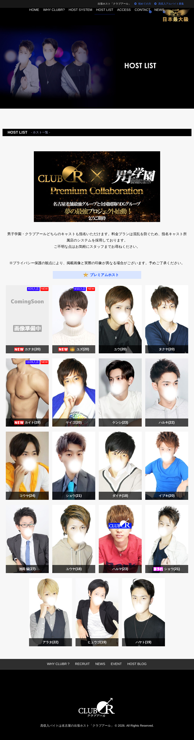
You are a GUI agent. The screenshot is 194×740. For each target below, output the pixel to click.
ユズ (83, 349)
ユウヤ (74, 569)
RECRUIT (83, 664)
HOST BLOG (134, 664)
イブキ (167, 496)
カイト (33, 423)
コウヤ (27, 496)
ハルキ (167, 423)
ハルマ (120, 569)
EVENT (115, 664)
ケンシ (120, 423)
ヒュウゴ (97, 642)
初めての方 (142, 4)
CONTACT (147, 16)
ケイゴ (74, 423)
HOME (26, 16)
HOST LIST (104, 16)
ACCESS (126, 16)
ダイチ (120, 496)
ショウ (74, 496)
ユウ (120, 349)
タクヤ (167, 349)
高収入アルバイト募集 (169, 4)
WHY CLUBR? (48, 16)
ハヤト (143, 642)
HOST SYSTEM (77, 16)
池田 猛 (27, 569)
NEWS (100, 664)
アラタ (51, 642)
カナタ (33, 349)
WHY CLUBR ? (60, 664)
